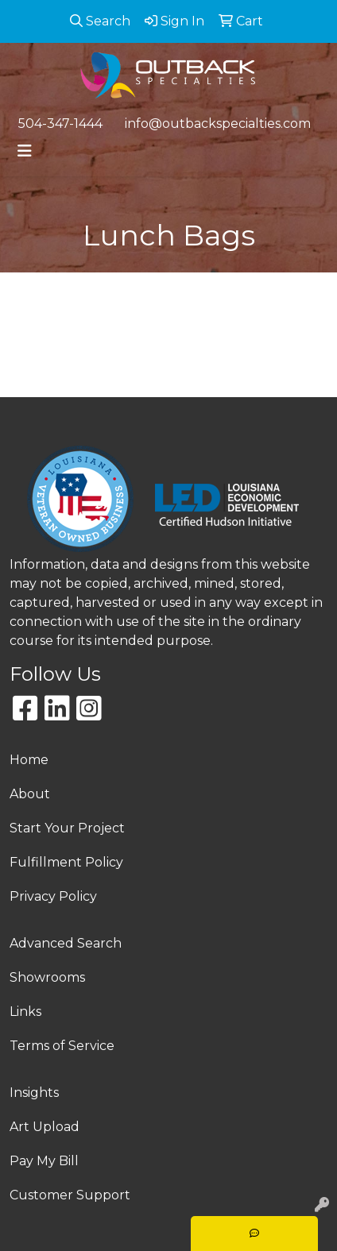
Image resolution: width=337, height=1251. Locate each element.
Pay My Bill (44, 1160)
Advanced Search (66, 943)
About (30, 793)
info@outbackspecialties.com (218, 123)
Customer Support (70, 1195)
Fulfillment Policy (66, 862)
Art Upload (44, 1126)
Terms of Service (62, 1045)
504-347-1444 (60, 123)
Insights (34, 1092)
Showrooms (47, 977)
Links (25, 1011)
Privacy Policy (53, 896)
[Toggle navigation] (24, 151)
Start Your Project (67, 828)
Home (29, 759)
